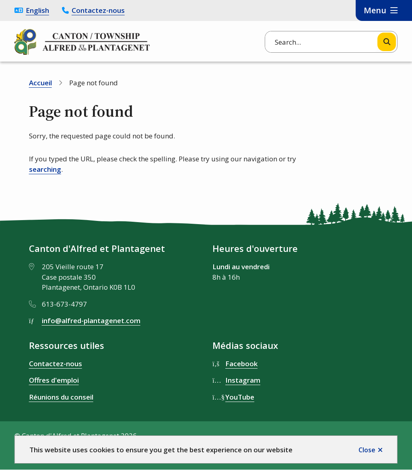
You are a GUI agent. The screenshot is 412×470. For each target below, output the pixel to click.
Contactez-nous (98, 10)
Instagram (242, 380)
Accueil (40, 82)
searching (45, 169)
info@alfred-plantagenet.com (91, 320)
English (37, 10)
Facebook (241, 363)
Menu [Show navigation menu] (375, 10)
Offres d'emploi (54, 380)
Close (366, 449)
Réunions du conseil (61, 397)
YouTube (239, 397)
